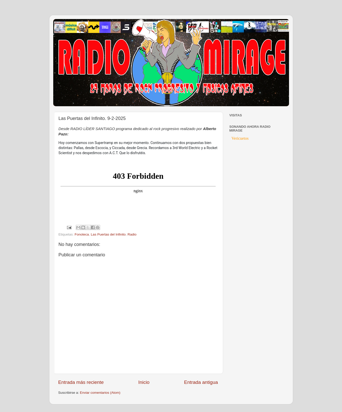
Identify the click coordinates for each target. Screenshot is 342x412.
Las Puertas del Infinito (108, 234)
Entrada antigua (201, 382)
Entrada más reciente (81, 382)
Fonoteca (82, 234)
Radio (132, 234)
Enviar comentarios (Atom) (100, 393)
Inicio (144, 382)
